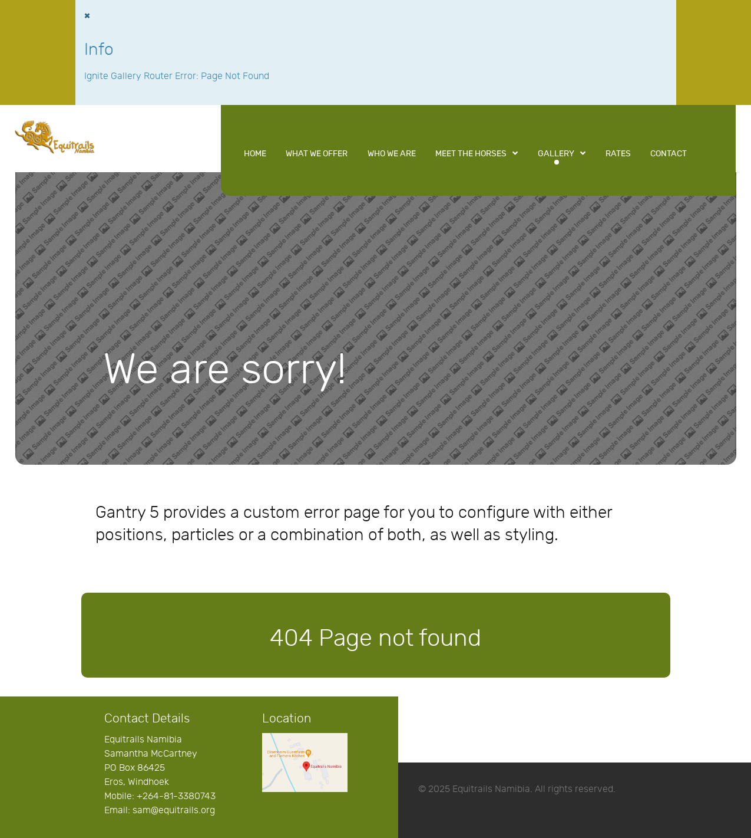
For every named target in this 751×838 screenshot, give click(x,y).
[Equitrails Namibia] (54, 135)
